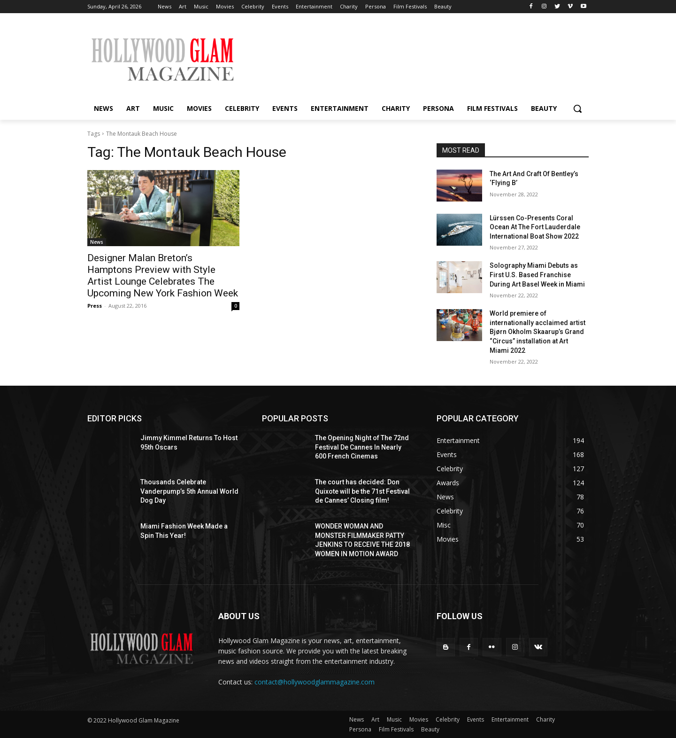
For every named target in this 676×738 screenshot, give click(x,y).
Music (394, 719)
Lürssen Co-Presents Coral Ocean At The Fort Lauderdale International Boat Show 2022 (535, 227)
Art (375, 719)
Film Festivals (396, 729)
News (96, 242)
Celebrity (448, 719)
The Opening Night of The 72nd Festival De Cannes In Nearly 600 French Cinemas (362, 447)
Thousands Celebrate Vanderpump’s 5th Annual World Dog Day (189, 491)
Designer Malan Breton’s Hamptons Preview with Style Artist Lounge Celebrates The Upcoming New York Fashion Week (162, 275)
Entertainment (510, 719)
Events (475, 719)
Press (94, 305)
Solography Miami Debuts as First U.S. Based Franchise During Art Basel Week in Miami (537, 274)
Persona (360, 729)
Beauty (430, 729)
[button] (577, 108)
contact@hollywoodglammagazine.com (314, 681)
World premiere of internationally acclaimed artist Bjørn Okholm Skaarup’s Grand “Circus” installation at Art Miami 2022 (537, 332)
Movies (418, 719)
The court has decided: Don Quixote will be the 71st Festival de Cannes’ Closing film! (362, 491)
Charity (545, 719)
